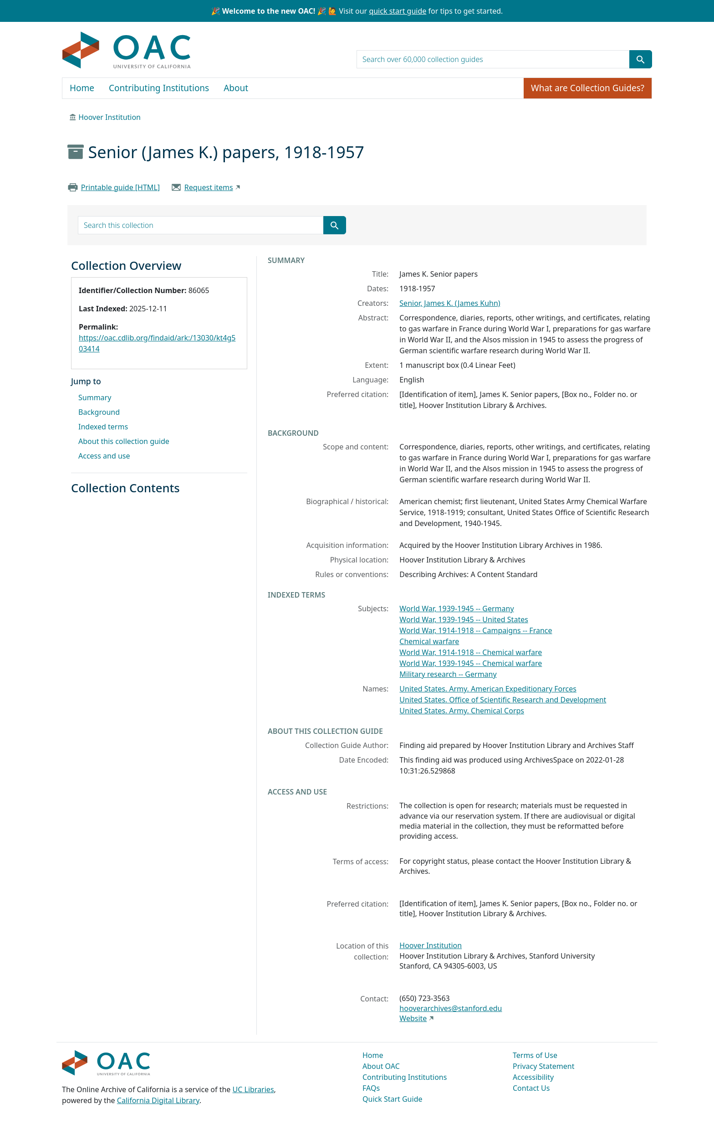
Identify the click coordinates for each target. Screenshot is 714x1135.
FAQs (371, 1088)
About (236, 88)
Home (82, 88)
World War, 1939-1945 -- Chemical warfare (470, 663)
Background (99, 412)
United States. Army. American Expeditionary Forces (487, 689)
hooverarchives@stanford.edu (450, 1008)
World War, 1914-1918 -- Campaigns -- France (475, 630)
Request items (208, 187)
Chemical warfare (429, 641)
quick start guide (397, 11)
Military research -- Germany (447, 674)
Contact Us (531, 1088)
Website (413, 1018)
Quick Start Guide (392, 1099)
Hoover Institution (109, 117)
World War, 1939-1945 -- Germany (456, 609)
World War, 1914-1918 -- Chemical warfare (470, 652)
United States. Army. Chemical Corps (461, 711)
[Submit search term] (640, 59)
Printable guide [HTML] (120, 187)
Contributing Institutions (159, 88)
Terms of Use (535, 1055)
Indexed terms (103, 427)
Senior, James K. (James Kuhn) (449, 303)
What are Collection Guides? (587, 88)
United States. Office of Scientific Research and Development (502, 700)
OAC (127, 50)
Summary (94, 397)
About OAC (381, 1066)
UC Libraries (253, 1089)
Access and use (104, 456)
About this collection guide (123, 441)
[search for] (493, 59)
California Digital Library (158, 1100)
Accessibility (533, 1077)
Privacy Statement (544, 1066)
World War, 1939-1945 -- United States (463, 619)
